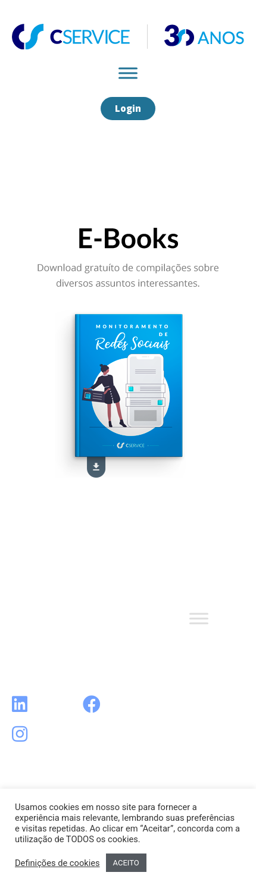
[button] (128, 108)
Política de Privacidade (67, 656)
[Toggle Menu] (128, 73)
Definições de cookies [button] (57, 863)
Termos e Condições (64, 637)
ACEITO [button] (126, 862)
